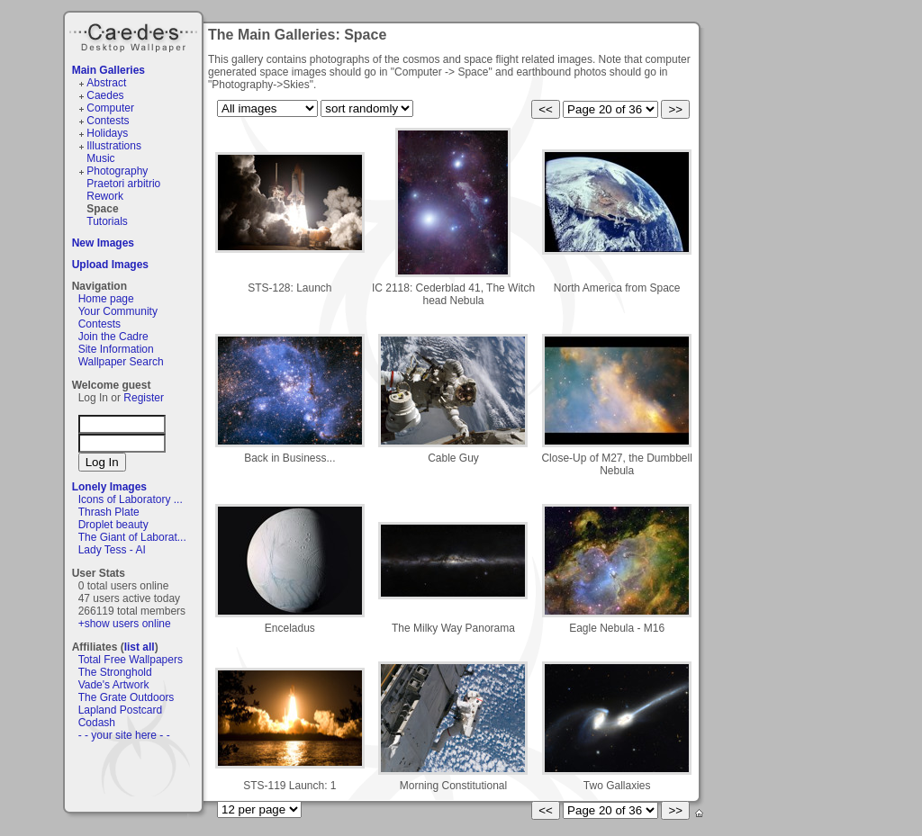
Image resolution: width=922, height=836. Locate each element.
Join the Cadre (113, 336)
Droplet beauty (113, 524)
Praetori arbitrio (123, 183)
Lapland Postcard (120, 710)
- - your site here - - (124, 735)
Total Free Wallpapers (130, 659)
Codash (96, 722)
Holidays (107, 133)
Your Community (118, 311)
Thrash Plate (109, 512)
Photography (117, 171)
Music (100, 158)
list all (139, 647)
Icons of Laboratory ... (130, 499)
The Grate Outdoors (126, 697)
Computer (110, 108)
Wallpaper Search (121, 361)
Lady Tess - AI (112, 550)
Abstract (106, 82)
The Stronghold (115, 672)
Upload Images (110, 264)
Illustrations (113, 145)
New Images (103, 243)
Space (102, 208)
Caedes (135, 35)
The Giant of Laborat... (132, 537)
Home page (106, 298)
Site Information (116, 349)
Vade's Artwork (113, 685)
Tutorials (107, 221)
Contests (107, 120)
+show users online (124, 623)
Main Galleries (108, 70)
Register (143, 397)
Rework (104, 196)
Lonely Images (109, 487)
